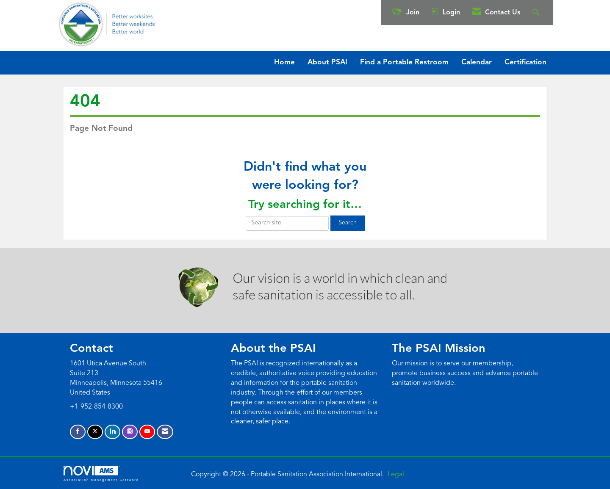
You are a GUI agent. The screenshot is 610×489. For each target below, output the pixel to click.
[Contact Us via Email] (165, 432)
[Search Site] (537, 12)
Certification (525, 62)
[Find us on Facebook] (78, 432)
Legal (396, 474)
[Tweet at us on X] (95, 432)
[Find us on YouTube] (147, 432)
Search (347, 223)
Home (284, 62)
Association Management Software (101, 473)
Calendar (476, 62)
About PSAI (327, 62)
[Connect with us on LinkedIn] (112, 432)
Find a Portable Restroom (404, 62)
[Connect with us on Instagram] (130, 432)
